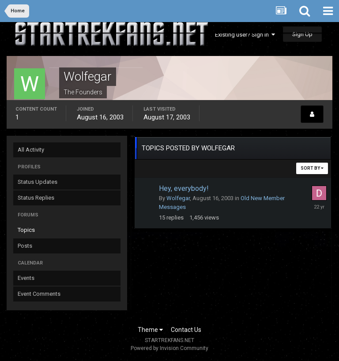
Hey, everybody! (184, 188)
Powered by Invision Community (169, 348)
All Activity (31, 149)
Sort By (312, 168)
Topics (26, 230)
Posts (25, 245)
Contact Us (186, 329)
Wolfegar (178, 198)
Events (26, 278)
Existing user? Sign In (245, 34)
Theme (150, 329)
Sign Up (302, 34)
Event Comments (39, 293)
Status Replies (36, 197)
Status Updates (37, 182)
